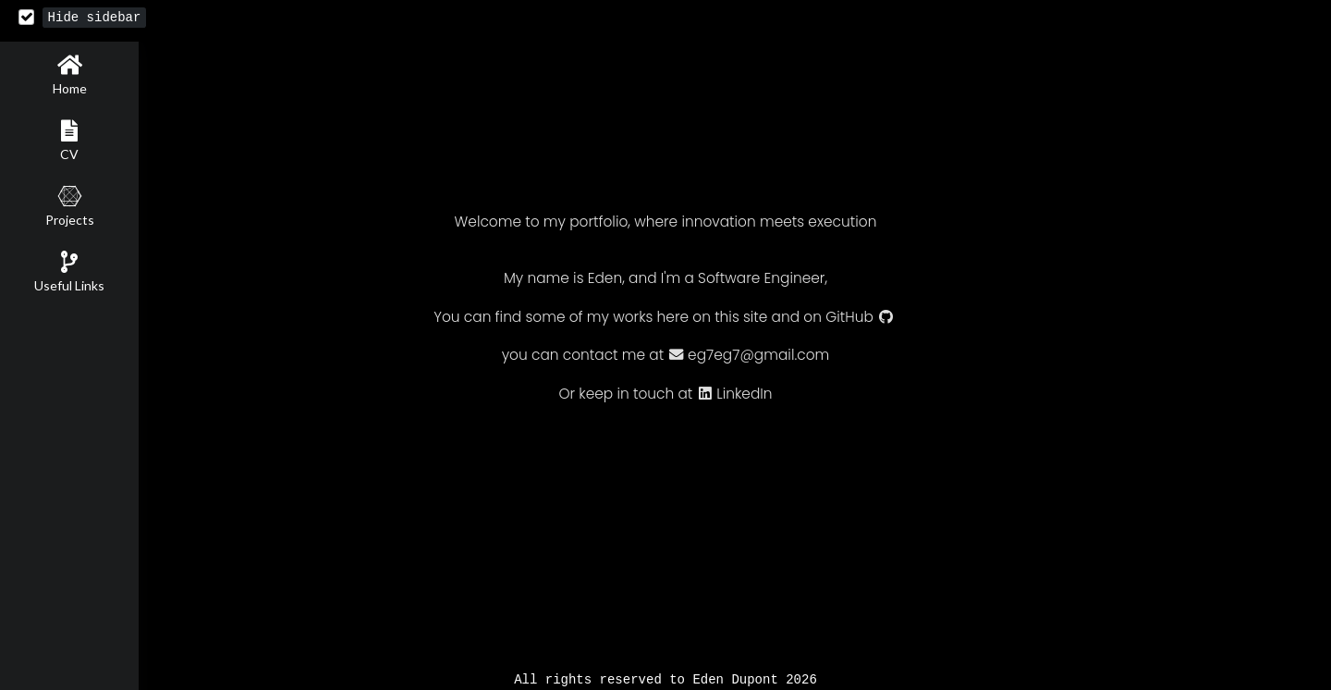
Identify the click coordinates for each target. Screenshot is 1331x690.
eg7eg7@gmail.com (748, 355)
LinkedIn (735, 394)
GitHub (859, 317)
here (673, 317)
